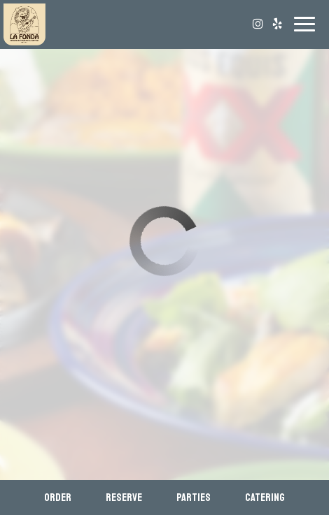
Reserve (124, 498)
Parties (193, 498)
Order (57, 498)
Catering (265, 498)
